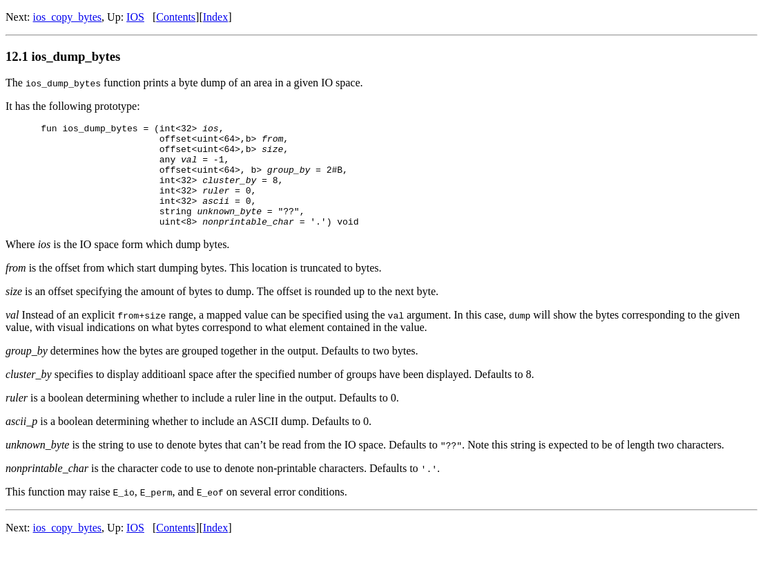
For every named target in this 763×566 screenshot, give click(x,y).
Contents (175, 17)
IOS (135, 17)
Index (215, 17)
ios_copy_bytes (67, 17)
